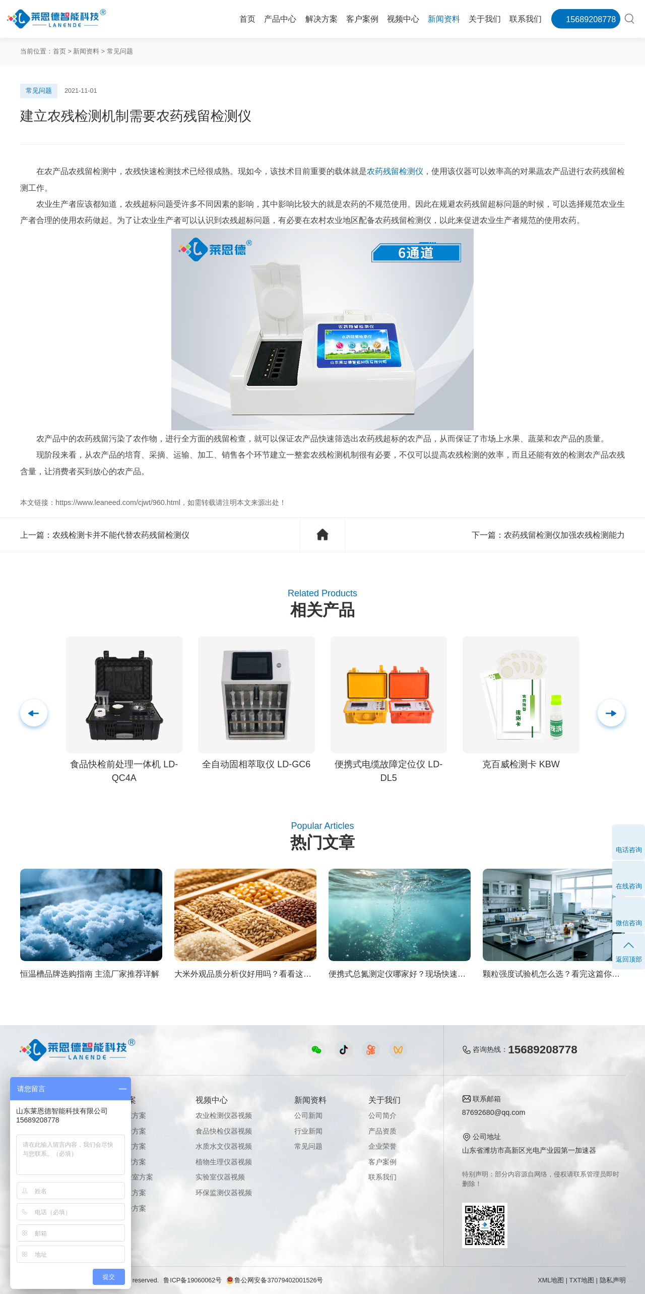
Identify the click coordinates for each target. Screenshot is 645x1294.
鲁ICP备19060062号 (192, 1280)
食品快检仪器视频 (224, 1131)
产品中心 (280, 18)
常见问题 (120, 51)
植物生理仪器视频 (224, 1162)
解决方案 (321, 18)
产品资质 (382, 1131)
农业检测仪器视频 (224, 1115)
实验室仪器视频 (220, 1177)
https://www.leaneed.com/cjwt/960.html (117, 502)
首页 (247, 18)
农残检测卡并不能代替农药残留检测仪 (120, 534)
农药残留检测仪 (395, 171)
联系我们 (525, 18)
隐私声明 (613, 1280)
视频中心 (403, 18)
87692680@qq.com (494, 1112)
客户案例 (362, 18)
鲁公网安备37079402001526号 (274, 1280)
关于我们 (485, 18)
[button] (611, 712)
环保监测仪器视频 (224, 1193)
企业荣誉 (382, 1146)
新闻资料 (444, 18)
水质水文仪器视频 (224, 1146)
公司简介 (382, 1115)
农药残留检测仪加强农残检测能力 (564, 534)
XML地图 (551, 1280)
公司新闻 (308, 1115)
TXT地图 (582, 1280)
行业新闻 (308, 1131)
